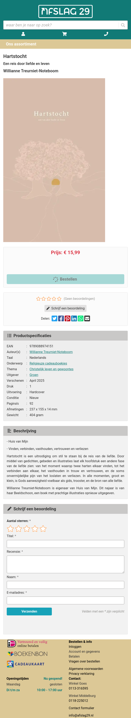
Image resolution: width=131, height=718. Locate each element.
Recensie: (14, 552)
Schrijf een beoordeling (65, 308)
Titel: (10, 536)
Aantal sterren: (17, 521)
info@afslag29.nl (81, 715)
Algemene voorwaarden (86, 669)
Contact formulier (81, 708)
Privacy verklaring (81, 674)
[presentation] (33, 625)
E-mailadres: (16, 593)
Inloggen (75, 647)
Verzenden (29, 611)
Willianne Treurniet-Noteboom (51, 352)
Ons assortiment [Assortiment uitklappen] (21, 44)
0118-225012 (78, 701)
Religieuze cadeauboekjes (48, 363)
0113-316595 (78, 688)
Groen (34, 375)
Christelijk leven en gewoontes (51, 369)
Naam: (11, 577)
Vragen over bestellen (84, 661)
